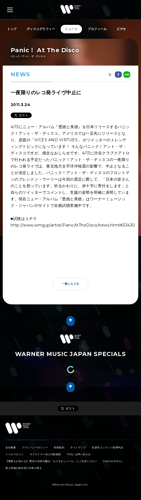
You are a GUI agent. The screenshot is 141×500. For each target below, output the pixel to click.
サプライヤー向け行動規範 (45, 454)
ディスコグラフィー (41, 29)
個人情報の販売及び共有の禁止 (23, 467)
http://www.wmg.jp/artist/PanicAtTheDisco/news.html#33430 (73, 225)
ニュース (71, 29)
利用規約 (59, 447)
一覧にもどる (70, 284)
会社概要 (10, 447)
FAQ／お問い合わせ (79, 454)
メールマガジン (14, 454)
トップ (12, 29)
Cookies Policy (112, 461)
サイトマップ (78, 447)
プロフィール (97, 29)
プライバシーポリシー (35, 447)
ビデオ (121, 29)
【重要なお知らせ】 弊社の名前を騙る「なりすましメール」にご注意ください (51, 461)
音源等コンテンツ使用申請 (107, 447)
